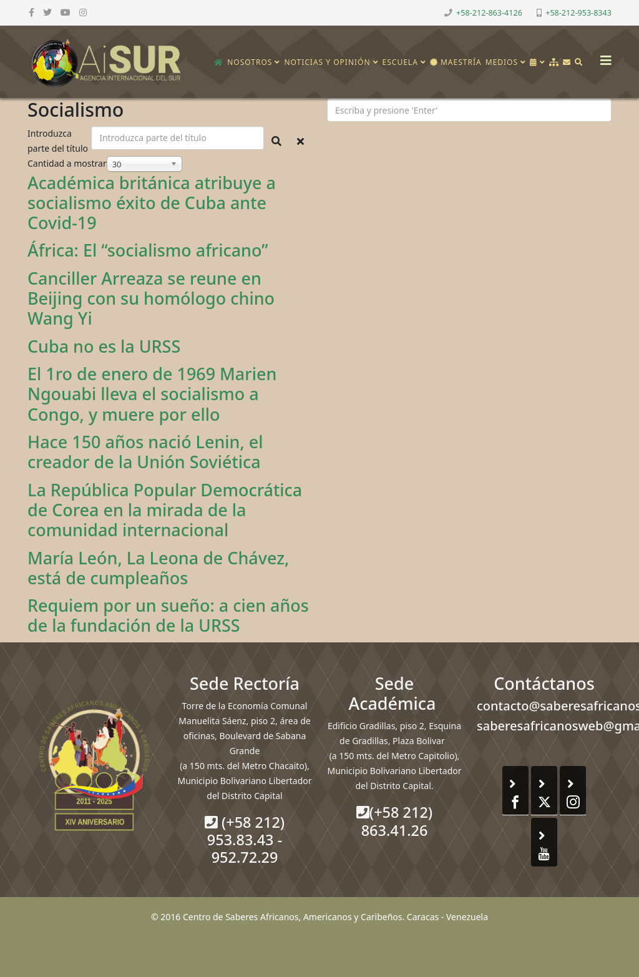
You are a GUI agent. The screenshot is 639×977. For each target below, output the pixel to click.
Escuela (400, 62)
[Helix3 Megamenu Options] (603, 56)
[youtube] (66, 12)
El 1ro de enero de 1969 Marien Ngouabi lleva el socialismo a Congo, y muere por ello (151, 394)
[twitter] (47, 12)
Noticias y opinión (327, 62)
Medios (501, 62)
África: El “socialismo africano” (147, 250)
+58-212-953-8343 (578, 12)
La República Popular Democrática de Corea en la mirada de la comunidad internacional (164, 510)
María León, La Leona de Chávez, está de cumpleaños (158, 567)
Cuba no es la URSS (103, 346)
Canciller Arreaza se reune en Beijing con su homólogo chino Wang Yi (151, 298)
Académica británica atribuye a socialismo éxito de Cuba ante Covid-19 (151, 203)
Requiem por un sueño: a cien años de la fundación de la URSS (168, 615)
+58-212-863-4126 (489, 12)
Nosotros (249, 62)
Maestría (456, 62)
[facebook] (31, 12)
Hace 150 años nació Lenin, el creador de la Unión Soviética (145, 451)
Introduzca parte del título (58, 140)
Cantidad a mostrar (67, 163)
